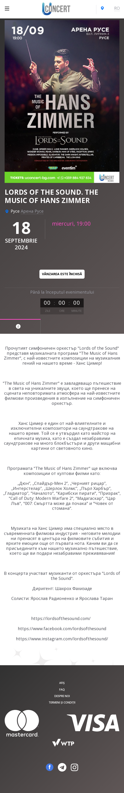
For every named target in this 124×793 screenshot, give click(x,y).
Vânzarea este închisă (62, 274)
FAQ (62, 690)
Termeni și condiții (62, 702)
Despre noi (62, 696)
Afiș (62, 683)
